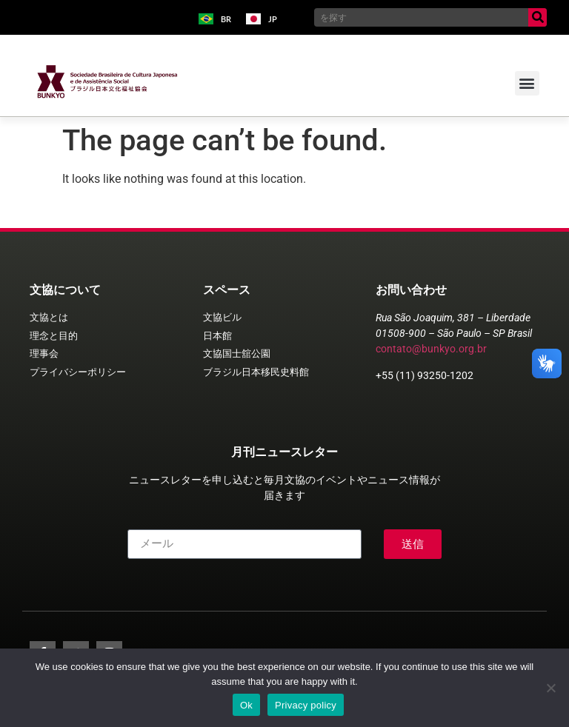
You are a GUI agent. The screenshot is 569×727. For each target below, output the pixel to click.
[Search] (537, 17)
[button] (527, 83)
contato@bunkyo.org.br (431, 349)
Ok (246, 705)
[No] (550, 687)
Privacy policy (305, 705)
